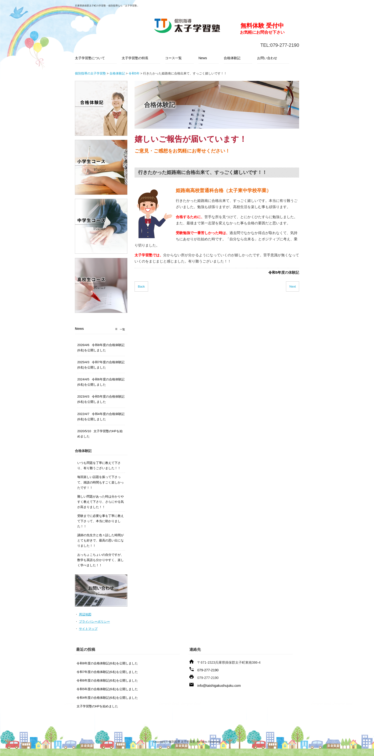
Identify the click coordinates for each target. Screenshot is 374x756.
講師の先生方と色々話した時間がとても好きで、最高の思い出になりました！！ (100, 540)
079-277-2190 (207, 670)
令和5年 (274, 272)
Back (141, 286)
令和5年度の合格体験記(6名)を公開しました (107, 689)
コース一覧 (173, 58)
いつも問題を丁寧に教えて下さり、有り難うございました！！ (99, 465)
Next (292, 286)
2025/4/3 (101, 364)
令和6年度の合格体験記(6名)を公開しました (107, 680)
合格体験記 (232, 58)
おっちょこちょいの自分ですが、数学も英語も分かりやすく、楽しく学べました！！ (100, 560)
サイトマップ (88, 628)
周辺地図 (85, 614)
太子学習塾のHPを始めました (97, 706)
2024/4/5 (101, 382)
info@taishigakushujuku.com (219, 686)
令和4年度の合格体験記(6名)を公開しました (107, 697)
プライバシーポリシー (94, 621)
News (202, 58)
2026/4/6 (101, 347)
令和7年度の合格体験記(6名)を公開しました (107, 672)
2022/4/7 (101, 416)
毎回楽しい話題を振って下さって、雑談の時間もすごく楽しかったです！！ (100, 482)
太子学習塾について (90, 58)
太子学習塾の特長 (135, 58)
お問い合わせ (267, 58)
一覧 (122, 329)
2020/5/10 (100, 433)
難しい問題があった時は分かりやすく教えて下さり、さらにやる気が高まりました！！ (100, 502)
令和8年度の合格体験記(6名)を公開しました (107, 663)
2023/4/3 (101, 399)
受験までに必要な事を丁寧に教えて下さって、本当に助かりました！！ (100, 521)
